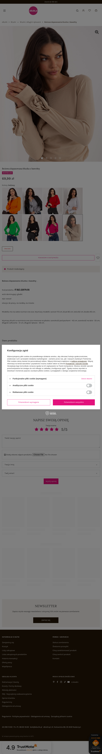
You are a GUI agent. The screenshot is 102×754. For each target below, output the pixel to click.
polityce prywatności (79, 361)
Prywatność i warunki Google (77, 364)
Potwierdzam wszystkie (74, 402)
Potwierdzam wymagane (28, 402)
